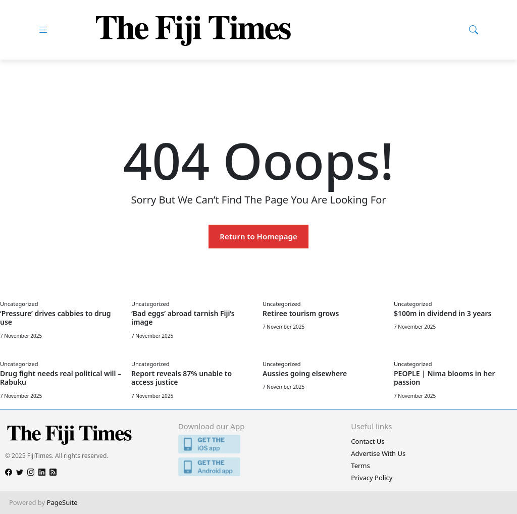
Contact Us (367, 441)
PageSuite (62, 502)
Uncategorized (19, 303)
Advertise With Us (378, 453)
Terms (360, 465)
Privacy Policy (371, 477)
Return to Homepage (258, 236)
